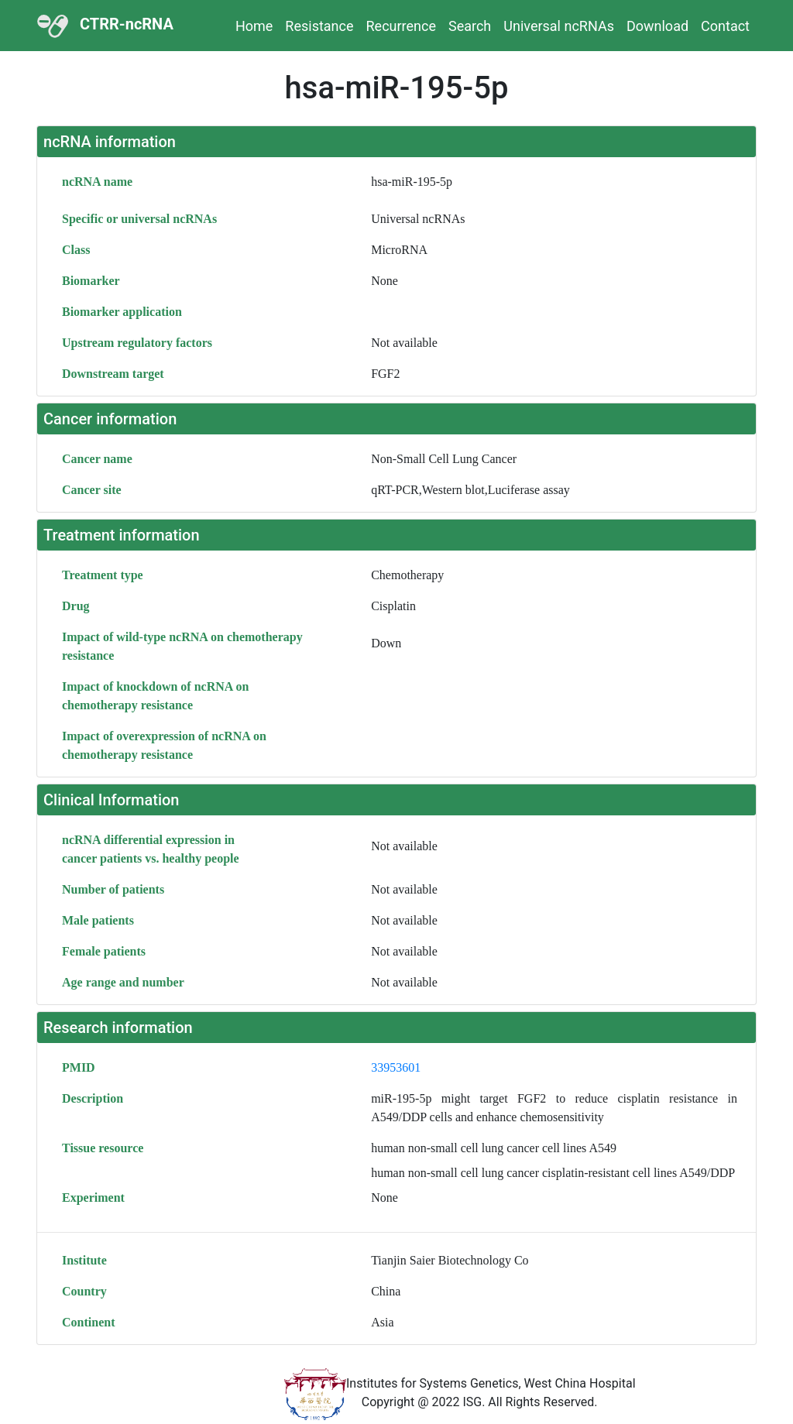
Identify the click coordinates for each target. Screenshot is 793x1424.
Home (254, 26)
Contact (725, 26)
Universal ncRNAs (558, 26)
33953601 (396, 1067)
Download (657, 26)
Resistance (319, 26)
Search (469, 26)
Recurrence (401, 26)
